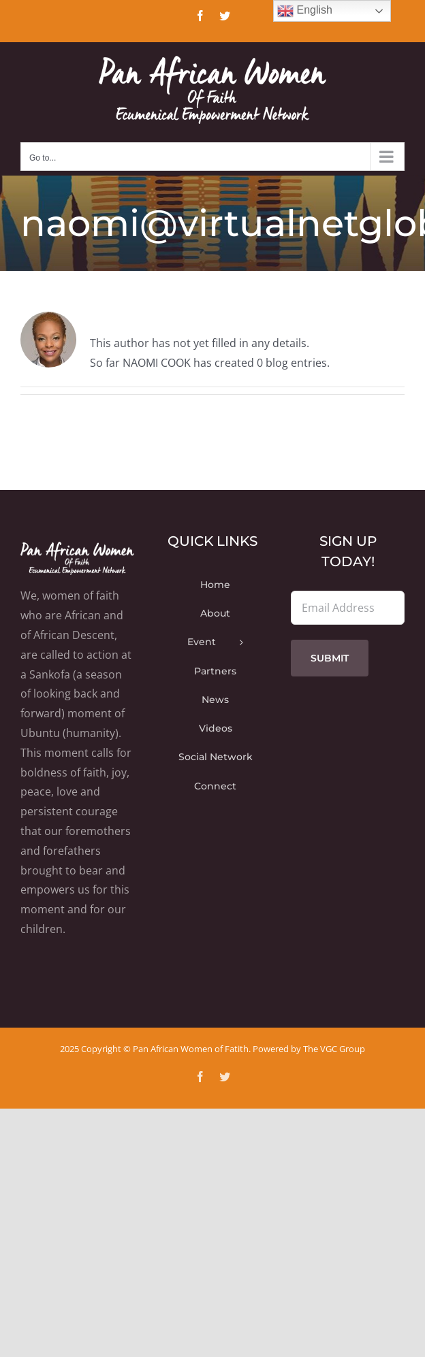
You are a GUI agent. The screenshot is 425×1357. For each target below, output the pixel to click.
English (304, 11)
